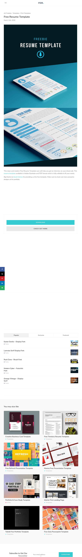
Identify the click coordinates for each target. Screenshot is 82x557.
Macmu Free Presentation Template (57, 468)
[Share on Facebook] (2, 269)
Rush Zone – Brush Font (13, 359)
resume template (9, 173)
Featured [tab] (66, 335)
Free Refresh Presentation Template (19, 468)
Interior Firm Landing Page (54, 500)
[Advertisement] (40, 197)
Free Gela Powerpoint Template (56, 532)
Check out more (40, 229)
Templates (16, 13)
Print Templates (26, 13)
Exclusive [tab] (41, 335)
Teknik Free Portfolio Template (17, 532)
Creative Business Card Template (18, 436)
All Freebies (7, 13)
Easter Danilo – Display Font (14, 342)
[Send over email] (2, 287)
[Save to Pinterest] (2, 278)
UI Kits (9, 502)
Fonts (7, 344)
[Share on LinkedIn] (2, 283)
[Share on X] (2, 274)
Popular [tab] (16, 335)
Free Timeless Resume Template (56, 436)
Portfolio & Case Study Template (17, 500)
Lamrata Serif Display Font (14, 351)
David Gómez (18, 177)
